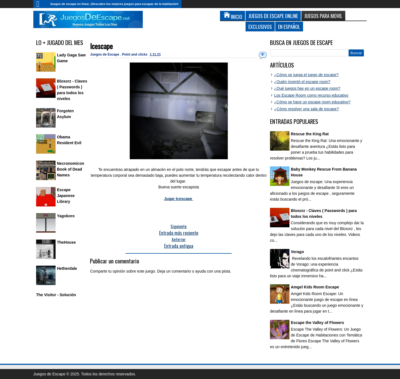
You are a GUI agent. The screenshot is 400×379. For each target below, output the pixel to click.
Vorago (297, 252)
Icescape (101, 46)
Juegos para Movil (323, 15)
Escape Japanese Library (66, 196)
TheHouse (66, 242)
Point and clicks (135, 54)
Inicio (40, 4)
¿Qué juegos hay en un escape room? (307, 88)
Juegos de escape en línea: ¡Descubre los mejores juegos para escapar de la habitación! (114, 4)
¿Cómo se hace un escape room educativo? (312, 102)
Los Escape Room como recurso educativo (311, 95)
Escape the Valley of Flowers (317, 322)
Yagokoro (66, 216)
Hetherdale (67, 268)
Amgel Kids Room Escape (315, 287)
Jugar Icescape (178, 198)
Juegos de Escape (105, 54)
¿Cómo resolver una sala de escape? (306, 109)
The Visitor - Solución (56, 295)
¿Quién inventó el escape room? (302, 81)
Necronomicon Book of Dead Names (70, 169)
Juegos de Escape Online (273, 15)
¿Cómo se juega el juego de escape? (306, 75)
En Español (289, 26)
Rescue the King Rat (310, 134)
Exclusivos (260, 26)
